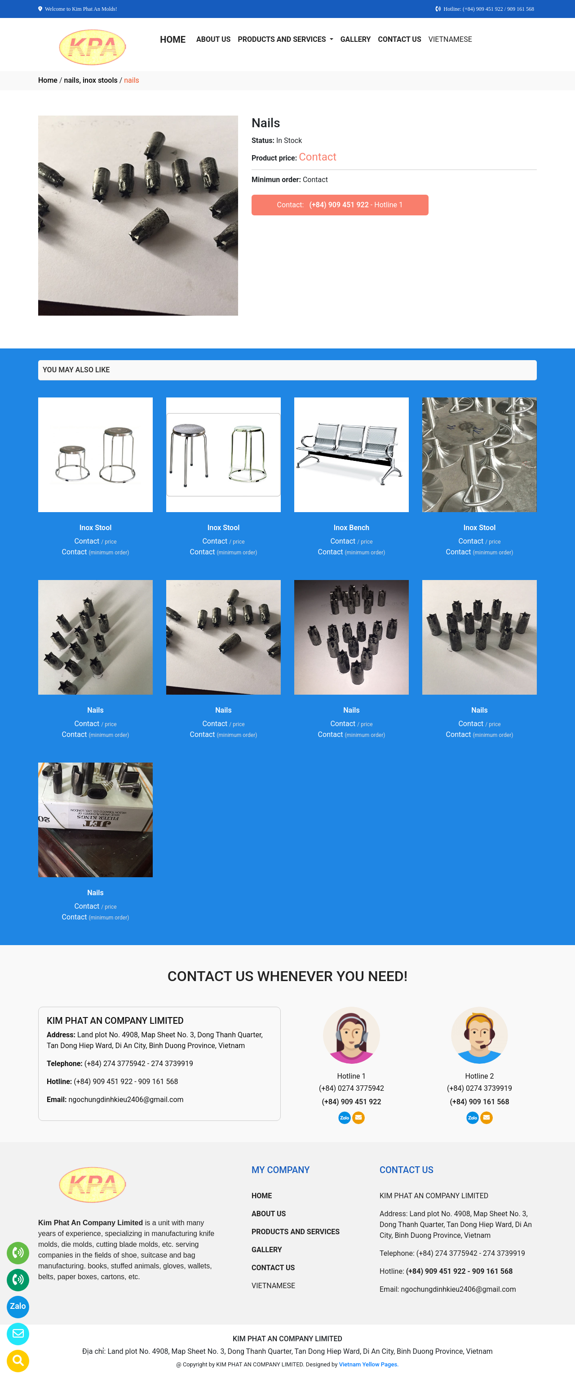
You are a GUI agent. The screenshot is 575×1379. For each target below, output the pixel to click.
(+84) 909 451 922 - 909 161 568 (126, 1081)
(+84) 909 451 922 (338, 205)
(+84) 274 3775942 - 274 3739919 (138, 1063)
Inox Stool (96, 527)
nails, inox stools (90, 80)
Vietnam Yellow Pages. (369, 1364)
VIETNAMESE (450, 39)
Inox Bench (351, 527)
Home (48, 80)
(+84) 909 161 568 (479, 1102)
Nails (95, 710)
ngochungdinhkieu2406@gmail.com (125, 1099)
